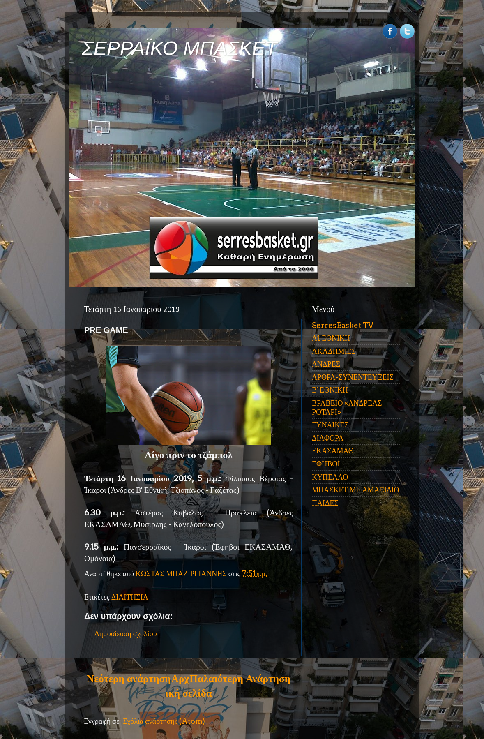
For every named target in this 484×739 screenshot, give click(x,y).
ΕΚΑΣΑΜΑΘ (333, 450)
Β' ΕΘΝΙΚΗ (330, 390)
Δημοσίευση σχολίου (125, 633)
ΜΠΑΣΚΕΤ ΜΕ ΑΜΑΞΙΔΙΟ (355, 489)
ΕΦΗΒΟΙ (326, 464)
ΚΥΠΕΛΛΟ (330, 477)
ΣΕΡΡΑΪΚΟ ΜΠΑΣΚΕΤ (179, 48)
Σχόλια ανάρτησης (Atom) (164, 721)
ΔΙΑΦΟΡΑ (327, 438)
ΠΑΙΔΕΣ (325, 503)
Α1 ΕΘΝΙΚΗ (331, 338)
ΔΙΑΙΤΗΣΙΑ (129, 597)
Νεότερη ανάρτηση (129, 678)
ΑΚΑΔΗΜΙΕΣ (334, 351)
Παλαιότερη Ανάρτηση (239, 678)
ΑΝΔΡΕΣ (326, 364)
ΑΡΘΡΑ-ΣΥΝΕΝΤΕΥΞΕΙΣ (353, 377)
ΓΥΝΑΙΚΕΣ (330, 424)
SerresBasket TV (342, 325)
